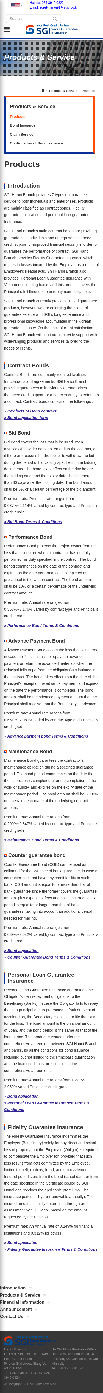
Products (17, 117)
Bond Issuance (22, 125)
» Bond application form (26, 417)
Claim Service (21, 134)
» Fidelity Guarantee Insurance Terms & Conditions (51, 1249)
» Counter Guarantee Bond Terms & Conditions (47, 957)
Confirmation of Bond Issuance (36, 143)
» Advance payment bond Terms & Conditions (46, 736)
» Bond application (21, 950)
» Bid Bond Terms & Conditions (33, 522)
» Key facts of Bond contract (30, 411)
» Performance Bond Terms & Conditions (41, 625)
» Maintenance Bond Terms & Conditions (41, 840)
